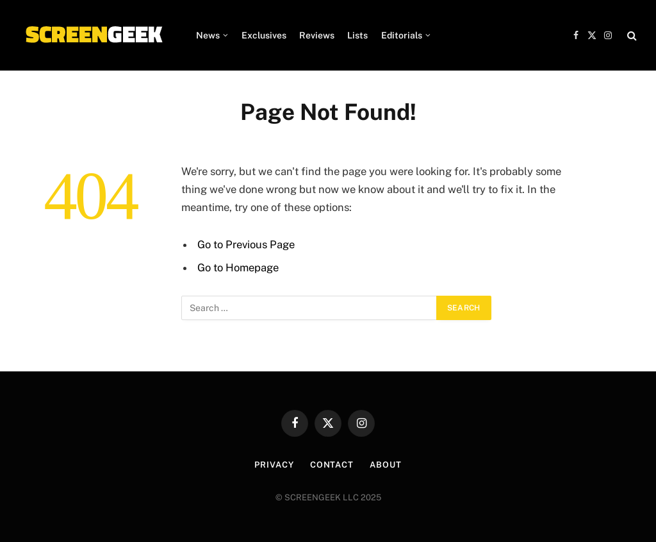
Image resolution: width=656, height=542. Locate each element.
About (386, 465)
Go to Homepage (238, 267)
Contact (332, 465)
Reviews (316, 35)
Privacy (273, 465)
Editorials (401, 35)
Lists (357, 35)
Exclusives (264, 35)
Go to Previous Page (246, 244)
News (208, 35)
